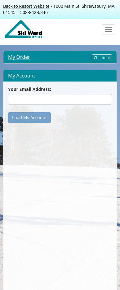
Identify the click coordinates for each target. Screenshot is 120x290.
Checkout (102, 57)
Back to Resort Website (26, 6)
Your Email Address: (29, 89)
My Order (19, 57)
